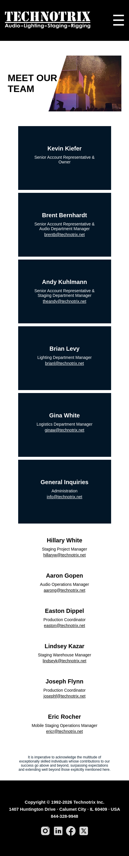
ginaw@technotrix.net (64, 430)
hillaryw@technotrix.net (64, 555)
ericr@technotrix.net (64, 731)
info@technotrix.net (64, 496)
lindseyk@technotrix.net (64, 660)
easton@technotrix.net (64, 625)
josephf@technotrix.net (64, 696)
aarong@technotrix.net (64, 590)
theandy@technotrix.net (64, 301)
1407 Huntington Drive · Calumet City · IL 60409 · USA (64, 809)
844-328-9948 (64, 816)
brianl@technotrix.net (64, 363)
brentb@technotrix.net (64, 234)
